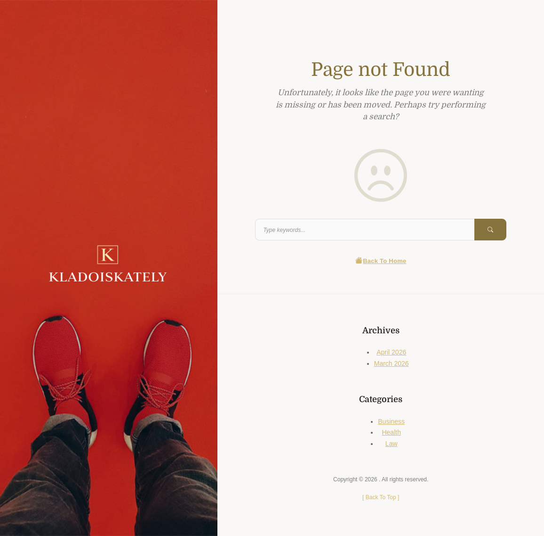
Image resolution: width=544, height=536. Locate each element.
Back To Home (381, 261)
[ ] (380, 497)
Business (391, 421)
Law (391, 443)
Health (391, 432)
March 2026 (391, 363)
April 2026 (391, 352)
